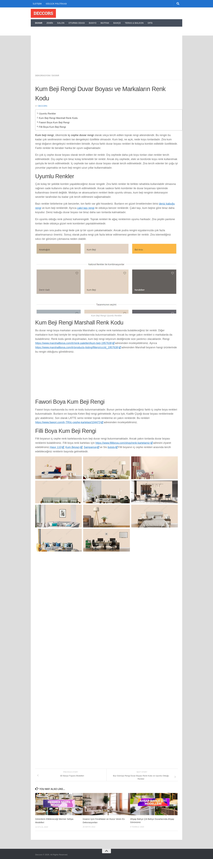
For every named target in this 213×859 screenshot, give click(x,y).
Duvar (38, 23)
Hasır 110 (57, 445)
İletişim (37, 4)
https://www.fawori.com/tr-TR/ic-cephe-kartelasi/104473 (69, 420)
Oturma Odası (76, 23)
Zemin (49, 23)
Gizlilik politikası (56, 4)
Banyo (92, 23)
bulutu (112, 445)
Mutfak (105, 23)
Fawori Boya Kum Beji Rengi (54, 121)
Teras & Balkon (134, 23)
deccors (42, 106)
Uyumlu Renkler (47, 113)
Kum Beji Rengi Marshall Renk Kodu (58, 117)
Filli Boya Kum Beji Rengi (52, 125)
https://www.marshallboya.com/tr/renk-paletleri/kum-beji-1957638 (74, 341)
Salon (60, 23)
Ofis (150, 23)
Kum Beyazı (73, 445)
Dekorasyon (42, 75)
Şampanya (91, 445)
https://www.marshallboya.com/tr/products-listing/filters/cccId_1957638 (78, 345)
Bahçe (117, 23)
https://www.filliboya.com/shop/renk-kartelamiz (123, 441)
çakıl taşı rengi (85, 206)
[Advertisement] (106, 49)
